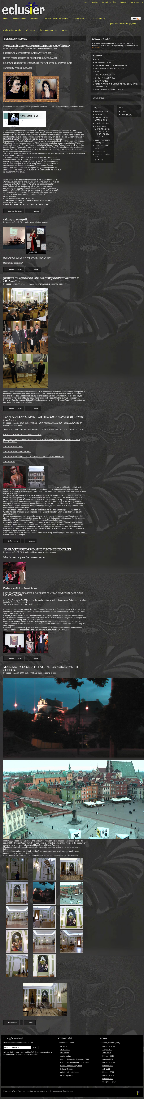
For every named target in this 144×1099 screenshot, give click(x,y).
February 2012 (108, 1056)
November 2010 (108, 1075)
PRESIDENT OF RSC (103, 62)
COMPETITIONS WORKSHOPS (55, 19)
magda (8, 48)
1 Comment (12, 1023)
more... (36, 211)
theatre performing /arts (48, 30)
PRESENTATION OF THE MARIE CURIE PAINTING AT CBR (27, 53)
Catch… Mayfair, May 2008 (71, 1066)
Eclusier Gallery (66, 1069)
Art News (34, 19)
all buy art (64, 1046)
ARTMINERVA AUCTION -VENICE (17, 452)
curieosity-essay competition (16, 219)
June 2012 (106, 1053)
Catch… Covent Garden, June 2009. (74, 1062)
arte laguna (64, 1053)
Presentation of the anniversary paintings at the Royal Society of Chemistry (36, 45)
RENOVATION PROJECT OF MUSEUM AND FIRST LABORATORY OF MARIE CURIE (37, 63)
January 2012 (107, 1059)
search (123, 2)
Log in (124, 111)
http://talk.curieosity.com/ (13, 263)
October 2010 (107, 1079)
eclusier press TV (98, 19)
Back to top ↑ (68, 1091)
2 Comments (13, 541)
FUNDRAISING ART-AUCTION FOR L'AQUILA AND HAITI (61, 423)
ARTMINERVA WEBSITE (13, 447)
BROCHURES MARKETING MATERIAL (111, 69)
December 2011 (108, 1062)
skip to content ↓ (136, 2)
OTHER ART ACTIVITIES (105, 78)
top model (65, 30)
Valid (127, 115)
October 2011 (107, 1066)
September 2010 (109, 1082)
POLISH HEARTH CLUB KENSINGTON (111, 66)
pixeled (36, 1091)
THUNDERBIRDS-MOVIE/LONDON (109, 90)
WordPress (17, 1091)
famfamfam (57, 1091)
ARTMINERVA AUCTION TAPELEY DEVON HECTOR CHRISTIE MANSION (33, 457)
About (86, 2)
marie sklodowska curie (12, 30)
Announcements (19, 19)
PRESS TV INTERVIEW (109, 2)
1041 (97, 72)
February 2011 (108, 1072)
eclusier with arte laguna (69, 1072)
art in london (65, 1050)
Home (5, 19)
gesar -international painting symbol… (123, 24)
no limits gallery (66, 1075)
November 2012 (108, 1046)
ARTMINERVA (9, 462)
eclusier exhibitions (80, 19)
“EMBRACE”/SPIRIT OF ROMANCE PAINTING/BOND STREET (37, 549)
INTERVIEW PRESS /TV (105, 75)
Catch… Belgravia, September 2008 (74, 1059)
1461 (97, 59)
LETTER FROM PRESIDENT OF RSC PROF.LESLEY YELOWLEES (30, 58)
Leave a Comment (15, 211)
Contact (95, 2)
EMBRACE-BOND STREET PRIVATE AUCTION (22, 435)
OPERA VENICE (101, 81)
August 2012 (107, 1050)
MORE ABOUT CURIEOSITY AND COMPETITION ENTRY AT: (28, 258)
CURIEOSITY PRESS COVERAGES (17, 68)
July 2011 (106, 1069)
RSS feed (96, 47)
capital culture (65, 1056)
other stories (30, 30)
